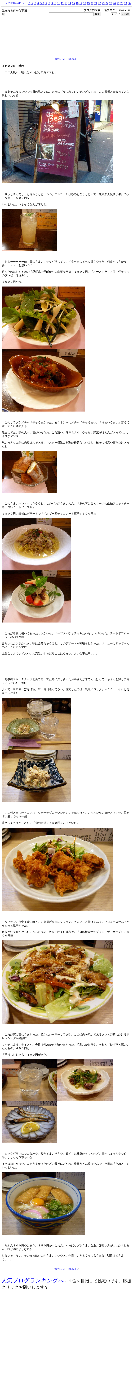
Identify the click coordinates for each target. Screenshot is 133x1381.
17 (80, 3)
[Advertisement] (66, 1350)
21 (95, 3)
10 (55, 3)
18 (84, 3)
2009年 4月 (14, 3)
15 (73, 3)
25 (110, 3)
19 (88, 3)
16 (77, 3)
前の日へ (59, 59)
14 (69, 3)
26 (114, 3)
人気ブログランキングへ (32, 1280)
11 (58, 3)
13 (66, 3)
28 (121, 3)
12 (62, 3)
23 (103, 3)
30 (129, 3)
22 (99, 3)
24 (106, 3)
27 (118, 3)
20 (92, 3)
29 (125, 3)
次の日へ (73, 59)
